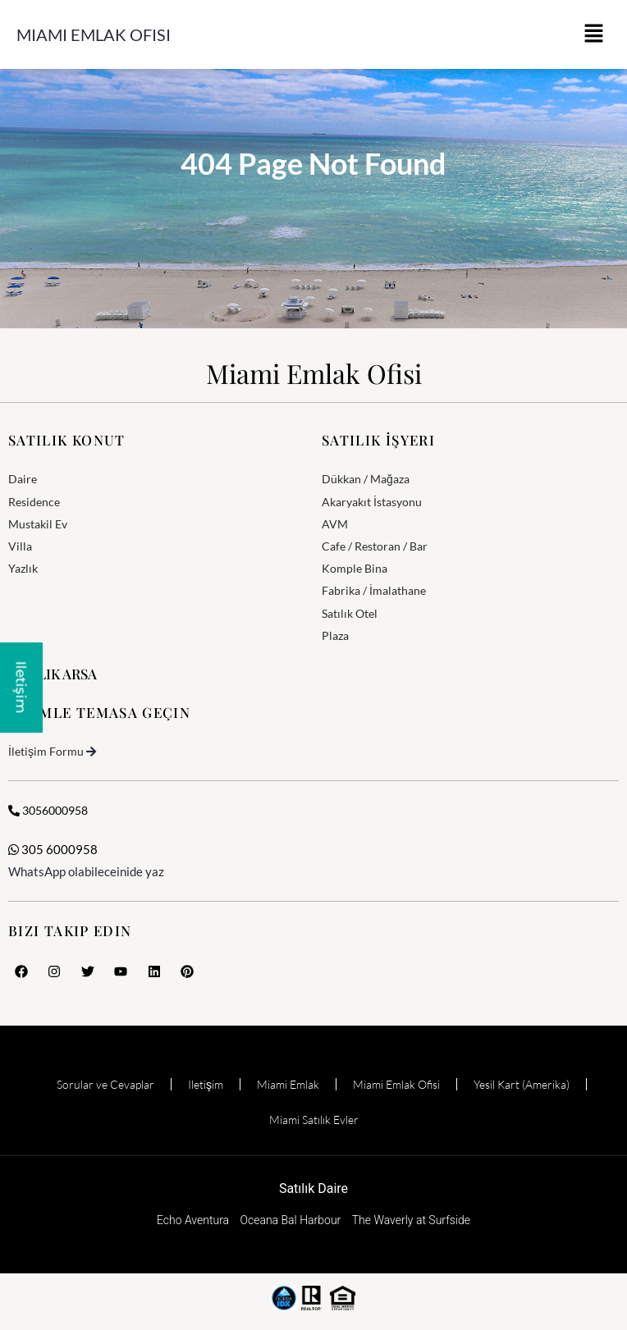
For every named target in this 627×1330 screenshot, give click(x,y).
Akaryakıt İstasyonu (372, 502)
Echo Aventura (193, 1220)
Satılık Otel (350, 613)
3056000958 (48, 810)
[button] (594, 34)
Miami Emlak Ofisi (93, 34)
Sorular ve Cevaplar (105, 1084)
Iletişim (205, 1084)
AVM (335, 524)
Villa (20, 546)
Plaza (335, 635)
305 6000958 (53, 849)
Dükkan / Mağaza (366, 479)
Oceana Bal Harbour (290, 1220)
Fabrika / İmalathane (374, 590)
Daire (22, 479)
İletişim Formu (46, 751)
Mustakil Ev (37, 524)
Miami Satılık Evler (314, 1120)
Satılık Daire (313, 1188)
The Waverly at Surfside (411, 1220)
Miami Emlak (288, 1084)
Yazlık (23, 568)
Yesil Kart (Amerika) (522, 1084)
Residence (34, 502)
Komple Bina (354, 568)
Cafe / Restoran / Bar (375, 546)
